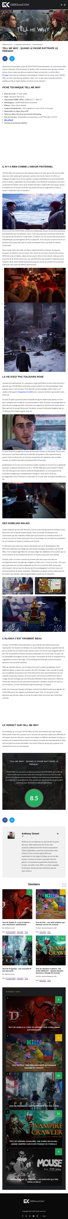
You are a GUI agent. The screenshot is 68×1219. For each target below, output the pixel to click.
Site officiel (8, 120)
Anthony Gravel (7, 44)
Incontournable (11, 932)
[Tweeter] (12, 58)
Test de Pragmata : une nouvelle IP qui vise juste (16, 970)
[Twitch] (37, 1216)
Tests (26, 932)
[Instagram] (30, 1216)
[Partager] (5, 58)
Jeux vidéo (20, 932)
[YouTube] (33, 1216)
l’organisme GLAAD (25, 392)
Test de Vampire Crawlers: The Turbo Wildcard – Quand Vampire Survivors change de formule (49, 971)
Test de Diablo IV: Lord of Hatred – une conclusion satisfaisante (16, 923)
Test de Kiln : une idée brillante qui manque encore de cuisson (50, 923)
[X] (26, 1216)
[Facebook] (22, 1216)
